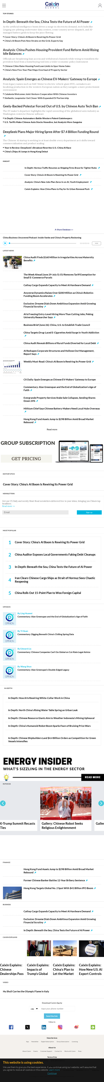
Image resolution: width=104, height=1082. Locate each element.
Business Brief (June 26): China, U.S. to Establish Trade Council (57, 325)
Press (79, 1051)
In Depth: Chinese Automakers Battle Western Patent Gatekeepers (38, 118)
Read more (52, 429)
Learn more (54, 1069)
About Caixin (26, 1051)
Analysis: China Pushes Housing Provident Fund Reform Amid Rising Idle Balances (51, 51)
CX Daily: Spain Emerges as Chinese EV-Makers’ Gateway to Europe (60, 379)
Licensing (75, 1041)
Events (35, 1051)
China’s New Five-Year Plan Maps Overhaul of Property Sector (36, 69)
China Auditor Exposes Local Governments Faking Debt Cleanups (55, 554)
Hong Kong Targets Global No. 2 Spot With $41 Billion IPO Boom (58, 888)
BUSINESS (7, 904)
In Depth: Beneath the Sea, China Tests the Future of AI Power (46, 22)
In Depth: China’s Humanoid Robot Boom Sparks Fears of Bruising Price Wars (49, 725)
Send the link (52, 1016)
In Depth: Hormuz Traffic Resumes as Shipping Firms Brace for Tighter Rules (62, 168)
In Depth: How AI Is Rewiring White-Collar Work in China (39, 698)
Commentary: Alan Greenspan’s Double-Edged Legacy (43, 670)
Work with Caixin (70, 1051)
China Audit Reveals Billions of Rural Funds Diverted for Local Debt (60, 343)
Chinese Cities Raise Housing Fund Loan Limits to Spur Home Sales (37, 66)
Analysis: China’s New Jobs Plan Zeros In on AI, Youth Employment (58, 182)
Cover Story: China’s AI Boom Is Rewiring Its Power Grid (33, 37)
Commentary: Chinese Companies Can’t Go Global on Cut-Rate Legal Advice (54, 652)
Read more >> (8, 506)
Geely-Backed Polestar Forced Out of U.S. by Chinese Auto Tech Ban (50, 106)
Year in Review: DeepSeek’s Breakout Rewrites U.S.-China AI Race (38, 147)
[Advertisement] (52, 845)
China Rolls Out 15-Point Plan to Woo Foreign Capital (48, 592)
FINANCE (6, 862)
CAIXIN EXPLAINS (10, 937)
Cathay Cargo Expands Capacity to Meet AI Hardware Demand (57, 285)
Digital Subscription (47, 1041)
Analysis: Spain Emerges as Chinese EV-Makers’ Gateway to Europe (50, 79)
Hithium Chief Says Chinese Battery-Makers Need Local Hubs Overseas (62, 408)
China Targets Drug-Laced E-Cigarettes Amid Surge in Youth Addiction (61, 332)
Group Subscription (63, 1041)
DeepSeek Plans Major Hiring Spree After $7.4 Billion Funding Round (51, 132)
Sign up (89, 512)
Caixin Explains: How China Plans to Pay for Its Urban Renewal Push (59, 189)
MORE (96, 243)
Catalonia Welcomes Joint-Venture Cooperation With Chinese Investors (41, 94)
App (27, 1041)
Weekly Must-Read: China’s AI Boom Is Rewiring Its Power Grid (57, 361)
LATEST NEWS (8, 251)
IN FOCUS (7, 784)
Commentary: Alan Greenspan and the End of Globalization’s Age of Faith (53, 616)
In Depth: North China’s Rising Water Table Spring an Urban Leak (43, 710)
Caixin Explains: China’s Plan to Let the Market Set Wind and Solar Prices (64, 973)
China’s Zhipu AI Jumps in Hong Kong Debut (26, 151)
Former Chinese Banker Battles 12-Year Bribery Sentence (54, 880)
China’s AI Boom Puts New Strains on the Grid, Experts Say (34, 40)
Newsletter (34, 1041)
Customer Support (46, 1051)
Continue (52, 1073)
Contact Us (58, 1051)
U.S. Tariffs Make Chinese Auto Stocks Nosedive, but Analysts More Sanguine (43, 122)
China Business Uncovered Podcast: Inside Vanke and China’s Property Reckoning (42, 237)
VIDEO (5, 982)
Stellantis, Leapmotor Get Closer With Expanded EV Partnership (37, 98)
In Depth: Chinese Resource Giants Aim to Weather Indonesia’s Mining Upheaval (51, 718)
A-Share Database (64, 229)
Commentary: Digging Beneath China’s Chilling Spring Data (46, 634)
